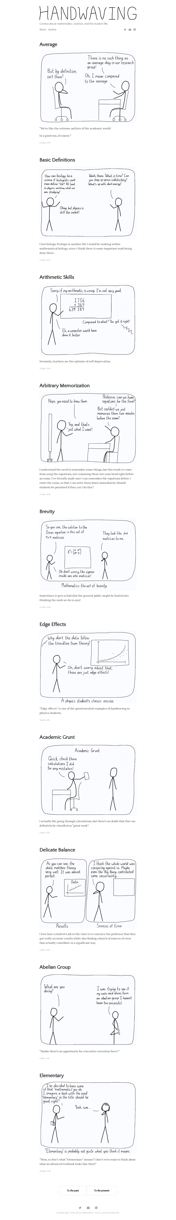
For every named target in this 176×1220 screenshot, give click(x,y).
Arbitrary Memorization (64, 386)
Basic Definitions (57, 160)
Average (48, 44)
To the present (101, 1190)
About (42, 29)
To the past (73, 1190)
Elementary (51, 1075)
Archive (52, 29)
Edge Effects (52, 624)
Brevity (47, 511)
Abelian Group (55, 967)
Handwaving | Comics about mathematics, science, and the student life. (88, 1213)
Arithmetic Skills (56, 277)
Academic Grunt (57, 737)
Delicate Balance (57, 850)
